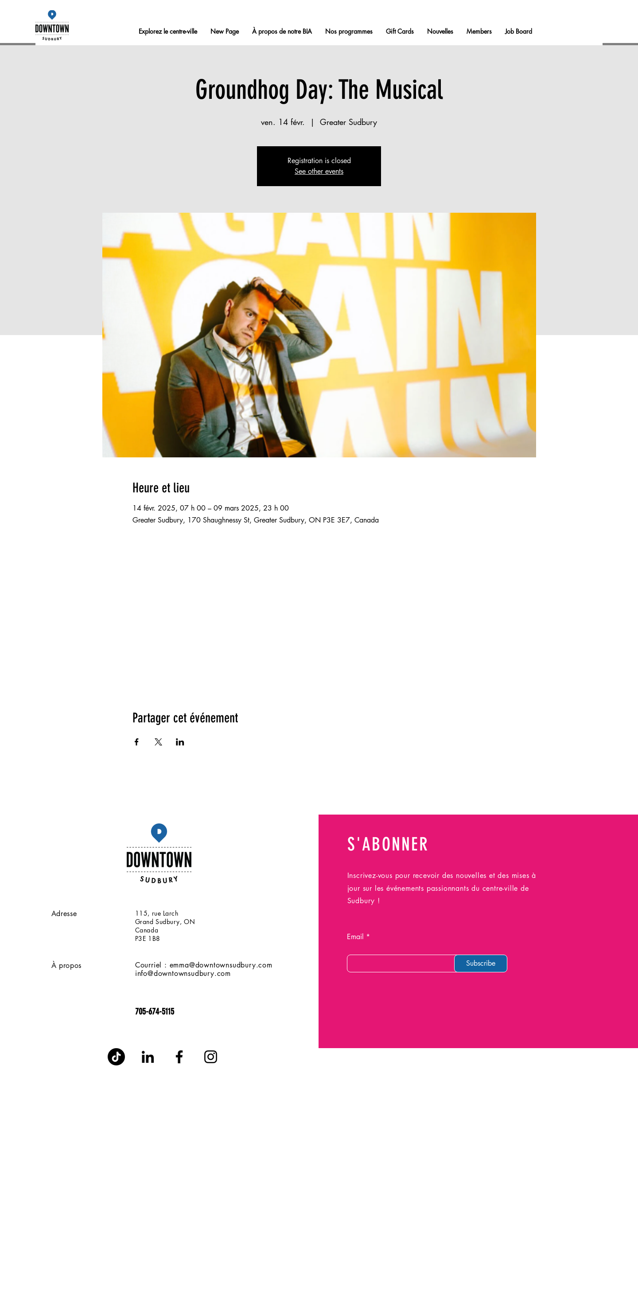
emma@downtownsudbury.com (221, 965)
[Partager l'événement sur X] (158, 741)
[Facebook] (179, 1056)
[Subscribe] (480, 963)
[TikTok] (116, 1056)
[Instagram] (210, 1056)
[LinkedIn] (147, 1056)
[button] (479, 31)
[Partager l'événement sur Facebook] (136, 741)
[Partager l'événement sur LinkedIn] (180, 741)
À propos (66, 965)
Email (355, 936)
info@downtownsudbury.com (183, 973)
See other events (319, 171)
